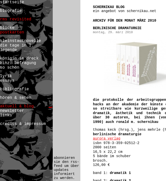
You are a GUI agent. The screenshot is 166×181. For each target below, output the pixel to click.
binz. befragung (18, 63)
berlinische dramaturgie (117, 28)
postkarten (12, 32)
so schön (9, 67)
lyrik (6, 76)
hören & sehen (15, 98)
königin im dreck (19, 58)
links (6, 115)
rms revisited (15, 19)
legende (8, 50)
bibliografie (14, 89)
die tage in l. (17, 45)
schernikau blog (109, 7)
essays (7, 80)
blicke (7, 28)
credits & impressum (23, 124)
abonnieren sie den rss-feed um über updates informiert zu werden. (66, 168)
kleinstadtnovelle (20, 41)
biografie (11, 11)
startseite (12, 2)
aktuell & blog (17, 106)
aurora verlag (106, 139)
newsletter (12, 111)
